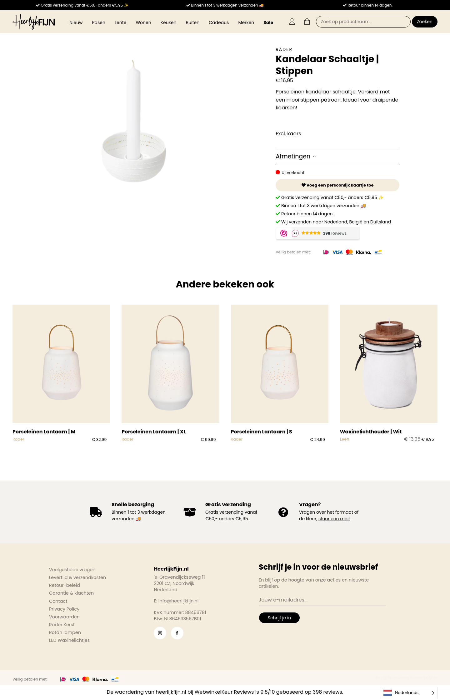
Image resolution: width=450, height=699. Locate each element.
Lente (120, 22)
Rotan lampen (65, 632)
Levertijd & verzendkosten (77, 577)
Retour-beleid (64, 585)
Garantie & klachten (71, 593)
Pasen (98, 22)
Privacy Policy (64, 609)
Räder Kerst (62, 625)
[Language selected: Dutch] (409, 693)
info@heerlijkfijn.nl (178, 601)
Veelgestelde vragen (72, 570)
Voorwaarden (64, 617)
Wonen (143, 22)
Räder (284, 49)
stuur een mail (334, 519)
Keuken (169, 22)
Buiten (193, 22)
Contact (58, 601)
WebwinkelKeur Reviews (224, 692)
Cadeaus (219, 22)
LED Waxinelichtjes (69, 640)
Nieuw (75, 22)
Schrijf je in (279, 618)
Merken (246, 22)
